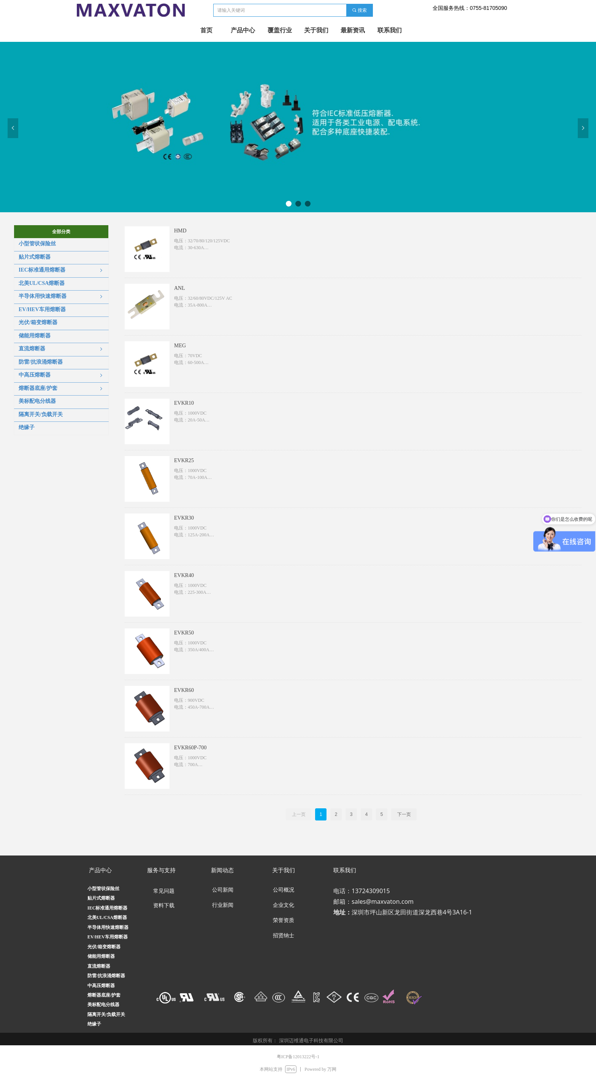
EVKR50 (184, 633)
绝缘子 (94, 1024)
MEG (180, 345)
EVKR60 (184, 690)
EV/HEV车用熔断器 (107, 937)
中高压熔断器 (101, 985)
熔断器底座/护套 (103, 995)
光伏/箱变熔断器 (103, 946)
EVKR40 (184, 575)
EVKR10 (184, 403)
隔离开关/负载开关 (106, 1014)
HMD (180, 231)
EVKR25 (184, 460)
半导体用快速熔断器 (107, 927)
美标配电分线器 (103, 1004)
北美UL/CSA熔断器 (107, 917)
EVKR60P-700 (190, 747)
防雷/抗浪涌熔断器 (106, 975)
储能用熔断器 (101, 956)
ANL (179, 288)
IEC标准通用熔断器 (107, 908)
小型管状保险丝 (103, 888)
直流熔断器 (98, 966)
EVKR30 (184, 518)
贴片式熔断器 (101, 898)
